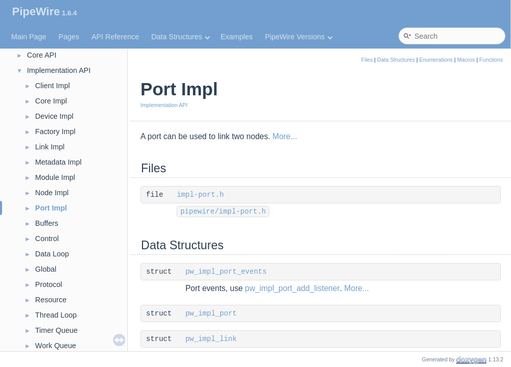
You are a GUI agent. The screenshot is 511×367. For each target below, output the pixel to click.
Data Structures (180, 37)
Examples (236, 37)
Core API (41, 55)
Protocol (48, 284)
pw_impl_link (211, 339)
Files (367, 60)
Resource (51, 300)
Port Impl (51, 208)
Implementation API (59, 70)
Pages (69, 37)
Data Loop (52, 254)
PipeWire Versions (298, 37)
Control (47, 238)
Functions (491, 60)
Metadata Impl (58, 162)
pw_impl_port (211, 313)
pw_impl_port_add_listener (292, 288)
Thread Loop (56, 315)
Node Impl (52, 193)
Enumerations (436, 60)
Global (45, 269)
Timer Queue (56, 330)
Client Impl (52, 86)
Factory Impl (55, 131)
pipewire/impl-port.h (223, 211)
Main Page (28, 37)
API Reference (115, 37)
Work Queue (55, 346)
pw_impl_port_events (226, 272)
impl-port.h (200, 195)
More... (284, 136)
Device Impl (54, 116)
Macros (466, 60)
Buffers (46, 223)
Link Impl (50, 147)
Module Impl (55, 177)
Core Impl (51, 101)
